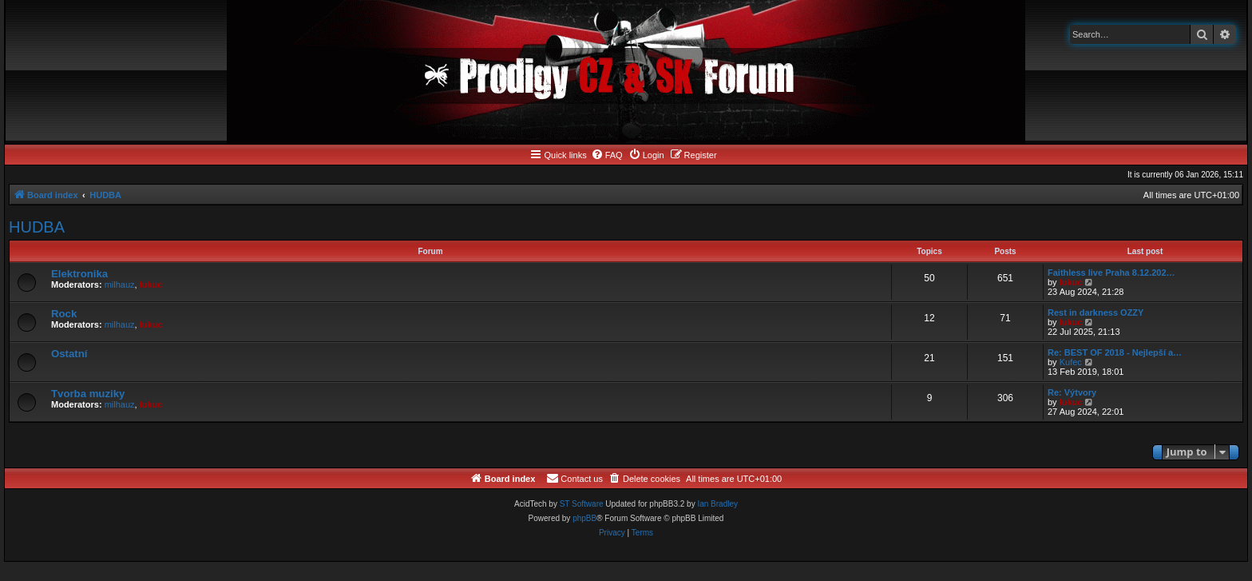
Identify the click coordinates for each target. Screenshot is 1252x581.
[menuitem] (607, 155)
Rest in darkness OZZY (1095, 312)
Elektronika (79, 274)
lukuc (151, 284)
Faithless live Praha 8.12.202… (1111, 272)
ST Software (582, 503)
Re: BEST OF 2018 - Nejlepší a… (1115, 352)
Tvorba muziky (88, 394)
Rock (64, 314)
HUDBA (37, 227)
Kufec (1071, 362)
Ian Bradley (717, 503)
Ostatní (69, 354)
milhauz (120, 284)
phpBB (584, 518)
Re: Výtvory (1072, 392)
